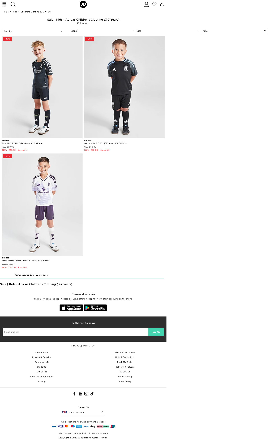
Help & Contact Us (124, 357)
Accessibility (124, 381)
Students (41, 367)
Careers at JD (42, 362)
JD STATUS (124, 372)
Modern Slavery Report (42, 376)
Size (139, 31)
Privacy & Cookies (41, 357)
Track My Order (125, 362)
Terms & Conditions (125, 352)
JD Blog (42, 381)
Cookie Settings (125, 376)
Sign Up (156, 332)
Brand (74, 31)
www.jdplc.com (99, 433)
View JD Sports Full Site (83, 346)
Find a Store (41, 352)
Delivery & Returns (124, 367)
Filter (234, 31)
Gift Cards (41, 372)
